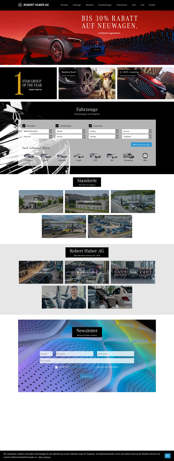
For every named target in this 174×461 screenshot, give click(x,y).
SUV (95, 160)
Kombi (45, 160)
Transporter (129, 160)
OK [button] (167, 456)
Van (112, 160)
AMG (145, 160)
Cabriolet (62, 160)
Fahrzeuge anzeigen (140, 144)
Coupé (79, 160)
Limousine (28, 160)
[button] (13, 83)
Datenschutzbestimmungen (83, 367)
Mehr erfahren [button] (44, 457)
